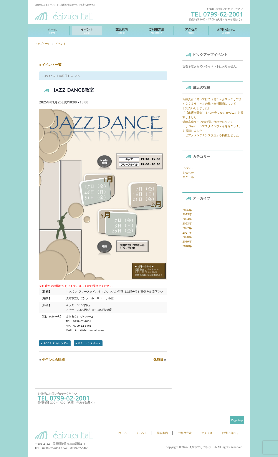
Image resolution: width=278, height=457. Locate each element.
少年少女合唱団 (52, 359)
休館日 (160, 359)
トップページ (42, 43)
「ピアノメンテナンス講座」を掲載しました (210, 135)
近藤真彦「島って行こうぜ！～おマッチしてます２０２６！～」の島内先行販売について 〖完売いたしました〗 (212, 103)
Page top (237, 420)
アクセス (191, 30)
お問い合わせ (225, 30)
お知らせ (188, 172)
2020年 (187, 237)
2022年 (187, 228)
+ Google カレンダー (55, 343)
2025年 (187, 214)
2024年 (187, 219)
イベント (86, 30)
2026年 (187, 210)
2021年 (187, 232)
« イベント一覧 (50, 64)
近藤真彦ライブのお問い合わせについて (207, 122)
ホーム (52, 30)
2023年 (187, 223)
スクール (188, 177)
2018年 (187, 246)
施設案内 (121, 30)
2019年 (187, 241)
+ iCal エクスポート (88, 343)
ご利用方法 (156, 30)
